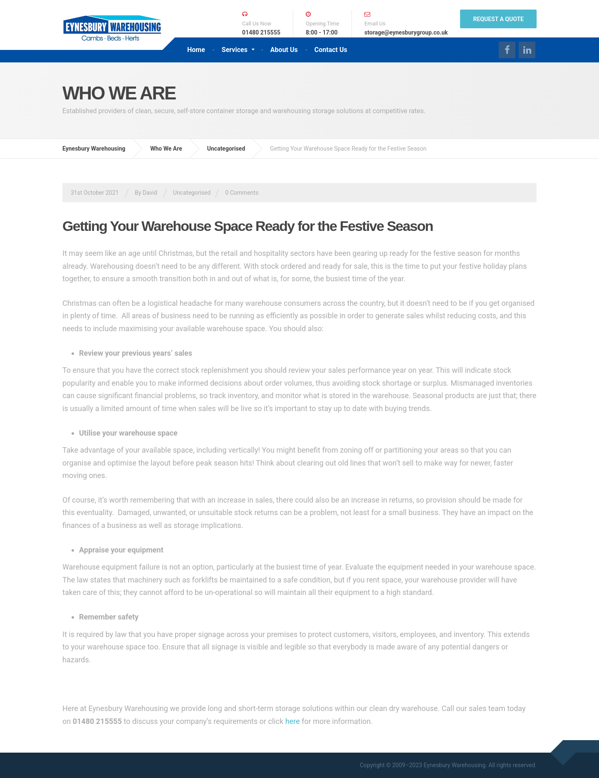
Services (235, 50)
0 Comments (241, 192)
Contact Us (330, 50)
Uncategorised (191, 192)
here (292, 721)
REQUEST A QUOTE (498, 19)
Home (196, 50)
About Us (284, 50)
